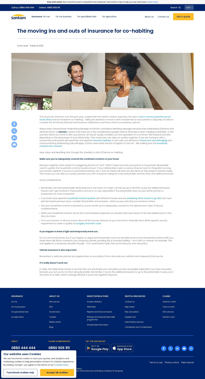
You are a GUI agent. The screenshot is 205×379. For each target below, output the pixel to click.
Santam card (169, 317)
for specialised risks (86, 17)
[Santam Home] (18, 16)
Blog (51, 327)
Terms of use (156, 363)
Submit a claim (169, 302)
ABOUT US (54, 296)
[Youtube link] (184, 348)
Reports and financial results (99, 312)
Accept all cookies (57, 372)
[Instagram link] (191, 348)
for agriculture (109, 17)
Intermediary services (134, 322)
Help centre (129, 307)
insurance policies (102, 141)
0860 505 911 (59, 348)
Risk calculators (132, 312)
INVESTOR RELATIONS (97, 296)
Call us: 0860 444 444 (22, 7)
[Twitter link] (170, 348)
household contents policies (81, 198)
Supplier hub (130, 317)
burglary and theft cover (89, 224)
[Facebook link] (163, 348)
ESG (51, 307)
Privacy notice (172, 363)
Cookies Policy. (61, 365)
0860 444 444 (23, 348)
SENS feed (91, 307)
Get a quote (183, 16)
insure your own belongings (153, 141)
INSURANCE (17, 296)
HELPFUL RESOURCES (135, 296)
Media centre (55, 322)
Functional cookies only (20, 372)
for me (41, 17)
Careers (52, 317)
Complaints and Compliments (138, 327)
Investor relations (94, 302)
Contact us (163, 17)
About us (149, 17)
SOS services (168, 312)
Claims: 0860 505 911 (49, 7)
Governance (54, 312)
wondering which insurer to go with (144, 198)
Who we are (54, 302)
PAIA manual (187, 363)
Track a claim (169, 307)
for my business (63, 17)
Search (175, 7)
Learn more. (152, 2)
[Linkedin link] (177, 348)
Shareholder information (97, 325)
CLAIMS (166, 296)
